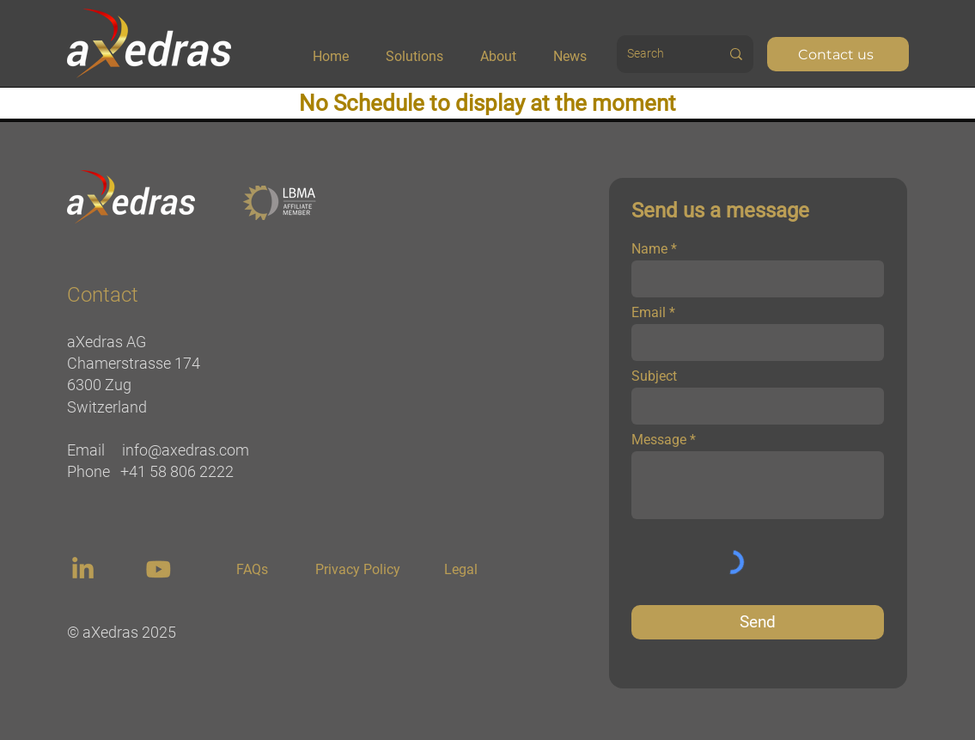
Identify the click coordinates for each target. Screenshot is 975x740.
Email (648, 313)
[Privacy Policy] (358, 570)
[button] (426, 49)
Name (649, 249)
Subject (654, 376)
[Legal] (461, 570)
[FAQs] (252, 570)
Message (658, 440)
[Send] (757, 622)
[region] (85, 569)
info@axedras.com (185, 450)
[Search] (655, 54)
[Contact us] (838, 54)
